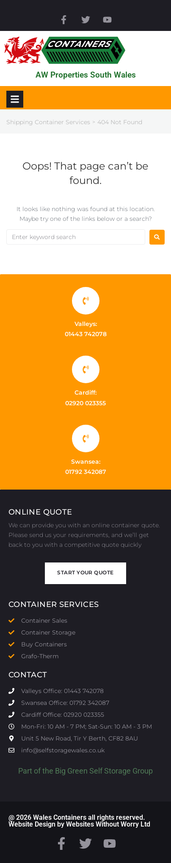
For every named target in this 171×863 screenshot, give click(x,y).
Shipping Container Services (48, 122)
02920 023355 (85, 403)
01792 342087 (85, 472)
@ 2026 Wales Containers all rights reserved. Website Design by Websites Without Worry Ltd (79, 820)
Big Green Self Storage (93, 770)
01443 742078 (86, 334)
